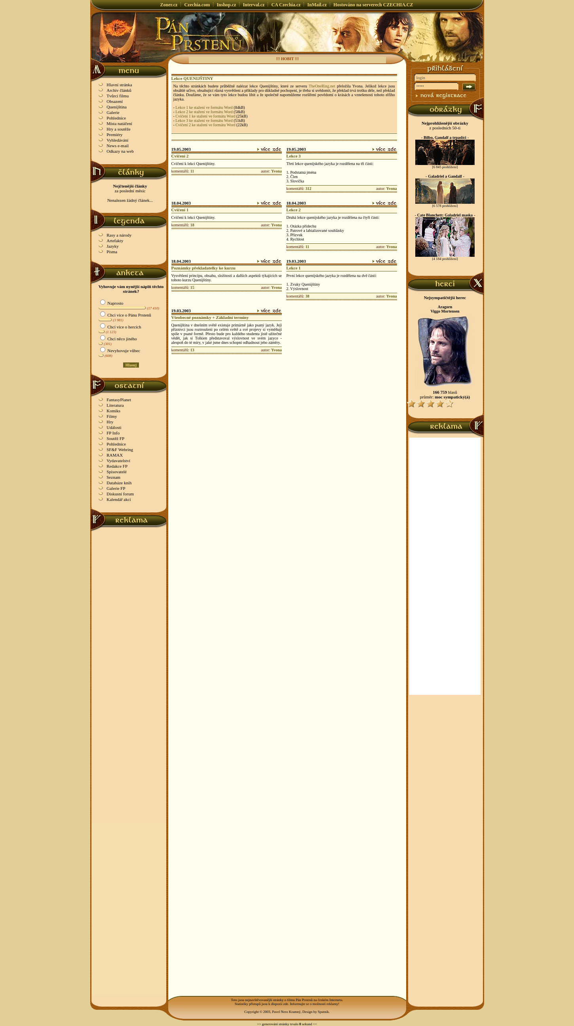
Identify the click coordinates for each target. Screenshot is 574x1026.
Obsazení (114, 101)
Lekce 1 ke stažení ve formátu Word (204, 107)
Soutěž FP (115, 438)
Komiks (113, 410)
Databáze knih (118, 482)
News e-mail (117, 145)
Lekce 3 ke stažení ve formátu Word (204, 120)
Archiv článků (118, 90)
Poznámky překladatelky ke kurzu (203, 268)
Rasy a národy (118, 235)
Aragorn (445, 307)
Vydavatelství (118, 460)
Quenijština (116, 106)
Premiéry (114, 134)
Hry (109, 421)
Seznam (113, 477)
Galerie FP (115, 488)
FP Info (113, 433)
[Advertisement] (129, 650)
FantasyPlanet (118, 399)
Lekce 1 (293, 268)
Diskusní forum (120, 493)
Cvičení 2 (180, 156)
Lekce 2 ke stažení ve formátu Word (204, 112)
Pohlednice (116, 118)
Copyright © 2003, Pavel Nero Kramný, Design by (281, 1012)
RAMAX (114, 455)
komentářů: (180, 171)
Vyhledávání (117, 140)
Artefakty (114, 240)
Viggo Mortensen (444, 311)
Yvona (276, 171)
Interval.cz (253, 5)
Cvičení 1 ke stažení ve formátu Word (205, 116)
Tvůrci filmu (117, 95)
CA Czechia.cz (285, 5)
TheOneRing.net (322, 86)
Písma (111, 251)
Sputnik (323, 1012)
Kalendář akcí (118, 499)
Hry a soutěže (118, 129)
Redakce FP (116, 466)
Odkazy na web (119, 151)
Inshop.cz (226, 5)
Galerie (112, 112)
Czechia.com (197, 5)
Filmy (111, 416)
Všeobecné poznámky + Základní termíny (210, 317)
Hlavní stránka (119, 84)
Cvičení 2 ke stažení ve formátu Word (205, 125)
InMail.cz (317, 5)
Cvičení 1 (180, 209)
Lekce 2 (293, 209)
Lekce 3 (293, 156)
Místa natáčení (119, 123)
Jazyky (112, 246)
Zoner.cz (169, 5)
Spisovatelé (116, 471)
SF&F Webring (119, 449)
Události (113, 427)
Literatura (115, 405)
